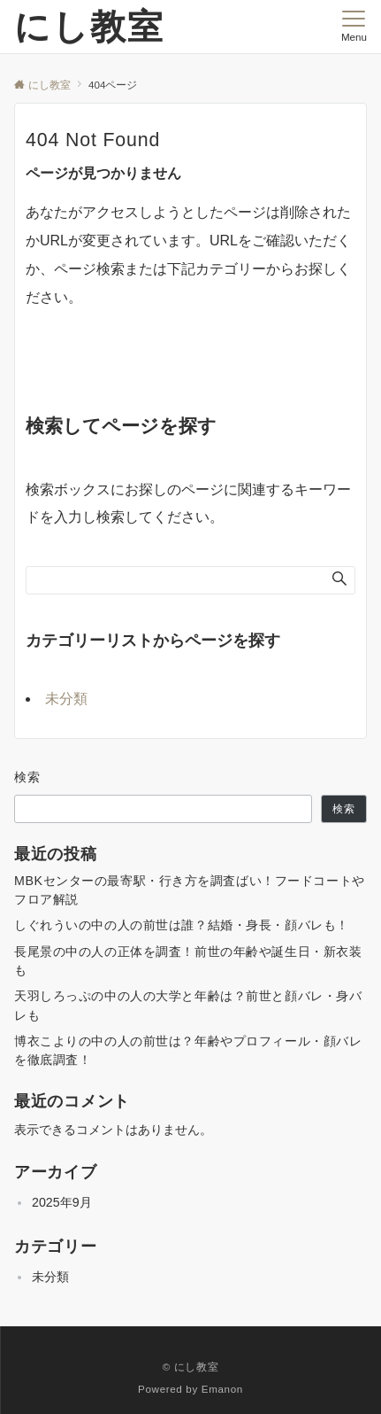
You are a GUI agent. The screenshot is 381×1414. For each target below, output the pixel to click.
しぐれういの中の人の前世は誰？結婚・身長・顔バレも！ (181, 925)
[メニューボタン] (354, 27)
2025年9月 (62, 1202)
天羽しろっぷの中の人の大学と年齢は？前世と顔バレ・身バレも (188, 1005)
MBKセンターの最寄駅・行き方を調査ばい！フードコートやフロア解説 (189, 890)
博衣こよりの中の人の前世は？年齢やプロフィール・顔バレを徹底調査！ (188, 1050)
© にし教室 (191, 1366)
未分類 (66, 698)
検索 (28, 777)
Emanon (222, 1389)
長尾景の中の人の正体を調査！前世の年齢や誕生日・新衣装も (188, 960)
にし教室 (89, 26)
